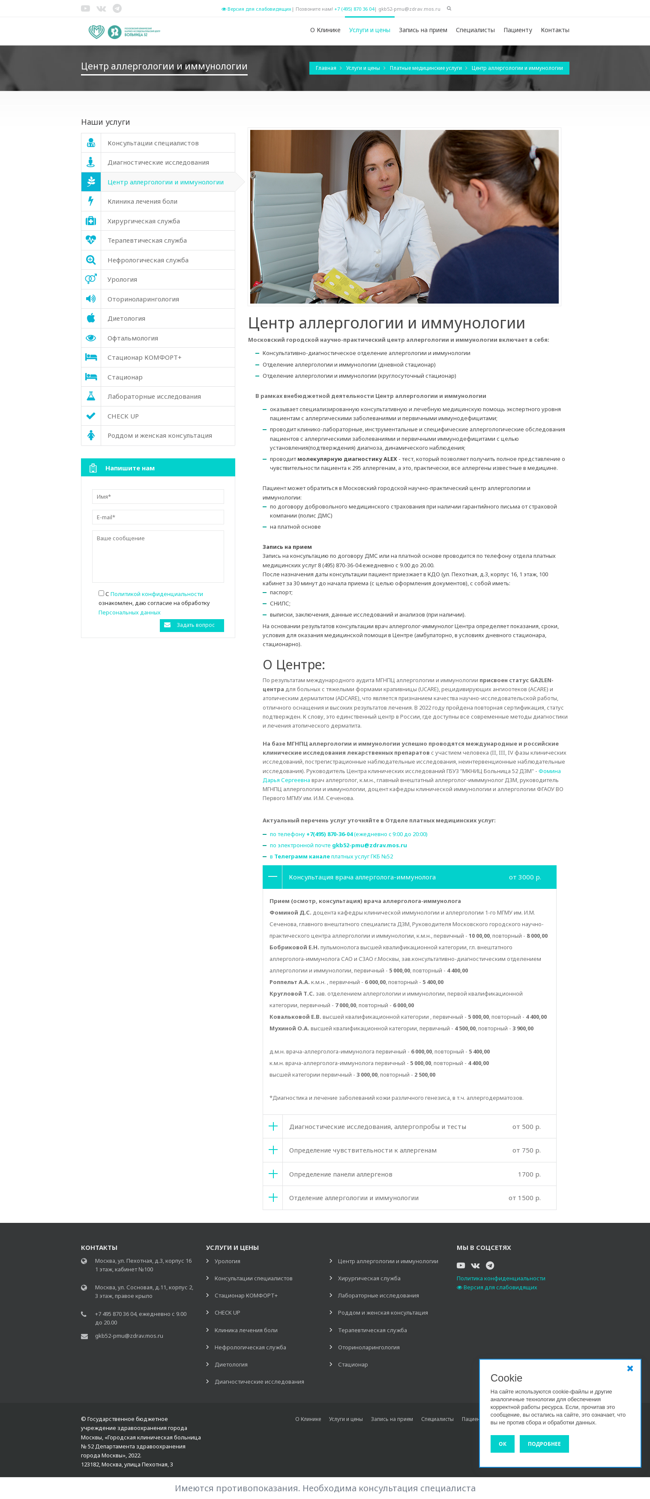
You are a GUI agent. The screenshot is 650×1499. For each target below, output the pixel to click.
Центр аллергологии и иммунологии (517, 68)
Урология (227, 1261)
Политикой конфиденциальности (157, 594)
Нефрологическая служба (250, 1347)
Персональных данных (130, 612)
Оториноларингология (369, 1347)
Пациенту (517, 30)
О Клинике (325, 30)
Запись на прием (423, 30)
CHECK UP (227, 1312)
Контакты (555, 30)
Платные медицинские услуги (426, 68)
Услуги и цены (369, 30)
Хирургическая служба (369, 1278)
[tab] (410, 877)
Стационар (353, 1364)
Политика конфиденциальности (501, 1278)
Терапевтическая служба (372, 1330)
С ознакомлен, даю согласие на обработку (154, 603)
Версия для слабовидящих (256, 9)
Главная (327, 68)
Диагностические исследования (259, 1381)
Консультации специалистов (254, 1278)
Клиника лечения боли (246, 1330)
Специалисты (475, 30)
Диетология (231, 1364)
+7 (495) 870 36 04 (354, 9)
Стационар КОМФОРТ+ (246, 1295)
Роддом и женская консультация (383, 1312)
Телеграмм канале (302, 856)
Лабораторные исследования (378, 1295)
